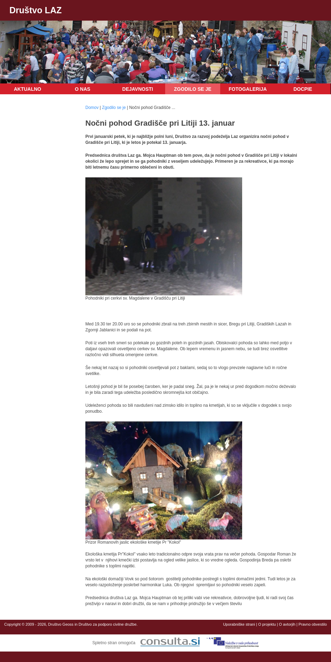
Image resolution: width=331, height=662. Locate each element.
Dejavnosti (137, 89)
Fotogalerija (248, 89)
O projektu (267, 624)
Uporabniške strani (239, 624)
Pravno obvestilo (313, 624)
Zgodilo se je (192, 89)
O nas (82, 89)
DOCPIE (302, 89)
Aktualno (27, 89)
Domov (92, 107)
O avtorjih (287, 624)
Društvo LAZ (35, 10)
